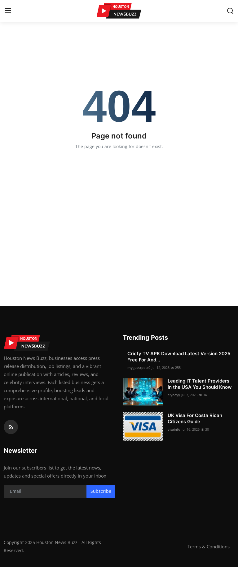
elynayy (174, 394)
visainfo (174, 429)
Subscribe (100, 491)
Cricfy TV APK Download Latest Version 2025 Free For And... (178, 357)
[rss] (11, 427)
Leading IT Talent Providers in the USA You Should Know (200, 384)
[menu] (7, 11)
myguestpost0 (138, 367)
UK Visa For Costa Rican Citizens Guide (195, 418)
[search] (230, 11)
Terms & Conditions (208, 546)
